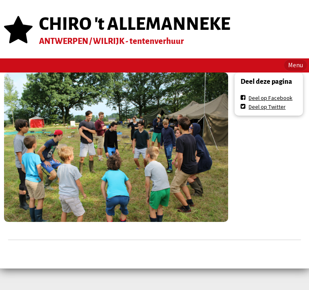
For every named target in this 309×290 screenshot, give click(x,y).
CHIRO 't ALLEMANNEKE (135, 23)
